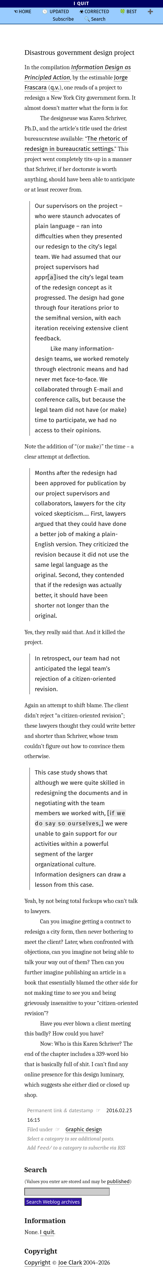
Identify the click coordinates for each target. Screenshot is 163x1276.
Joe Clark (70, 1262)
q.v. (54, 87)
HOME (25, 11)
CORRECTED (97, 11)
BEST (131, 11)
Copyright (37, 1262)
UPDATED (59, 11)
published (118, 1181)
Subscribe (63, 19)
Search (98, 19)
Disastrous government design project (79, 52)
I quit (47, 1232)
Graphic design (84, 1129)
